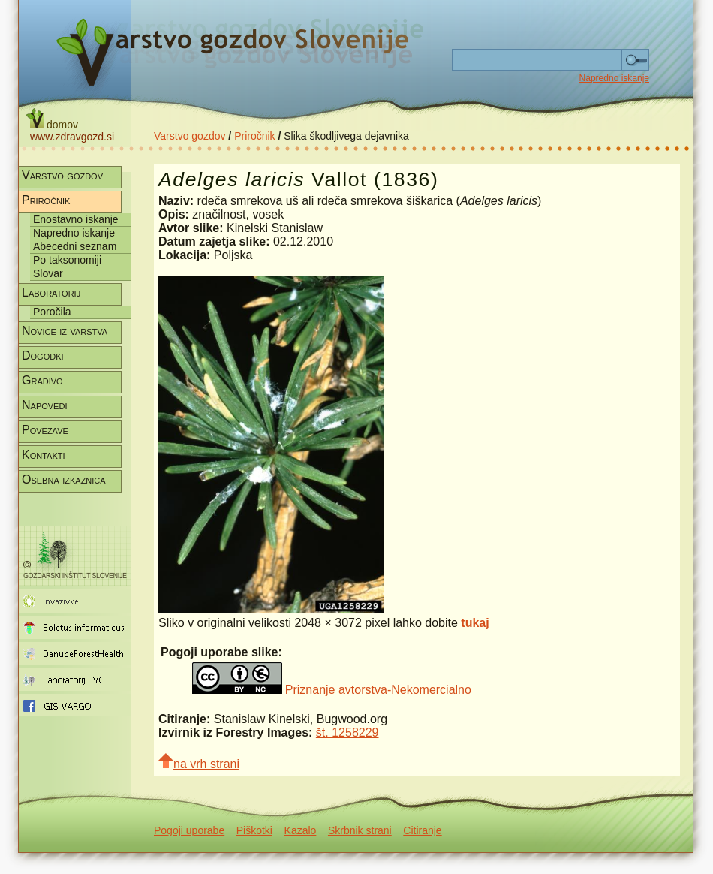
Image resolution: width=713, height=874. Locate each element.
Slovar (48, 273)
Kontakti (43, 454)
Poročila (52, 312)
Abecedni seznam (74, 246)
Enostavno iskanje (76, 219)
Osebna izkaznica (64, 479)
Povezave (45, 429)
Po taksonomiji (67, 260)
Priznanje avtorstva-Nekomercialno (378, 689)
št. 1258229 (347, 732)
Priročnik (254, 136)
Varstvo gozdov (189, 136)
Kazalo (300, 830)
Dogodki (43, 355)
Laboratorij (51, 292)
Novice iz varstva (64, 330)
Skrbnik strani (360, 830)
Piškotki (254, 830)
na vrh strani (198, 761)
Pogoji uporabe (189, 830)
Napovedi (44, 405)
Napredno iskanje (614, 78)
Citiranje (422, 830)
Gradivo (42, 380)
